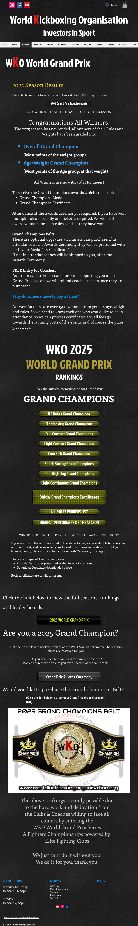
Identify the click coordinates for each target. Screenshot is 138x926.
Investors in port (69, 32)
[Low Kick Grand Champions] (69, 453)
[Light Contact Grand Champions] (69, 444)
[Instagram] (62, 906)
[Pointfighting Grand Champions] (69, 473)
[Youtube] (57, 906)
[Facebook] (66, 906)
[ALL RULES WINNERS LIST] (69, 512)
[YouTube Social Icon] (27, 5)
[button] (124, 5)
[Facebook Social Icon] (19, 5)
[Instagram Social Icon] (12, 5)
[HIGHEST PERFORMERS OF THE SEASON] (69, 522)
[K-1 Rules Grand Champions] (69, 414)
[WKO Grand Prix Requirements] (69, 103)
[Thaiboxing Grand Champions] (69, 424)
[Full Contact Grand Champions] (69, 434)
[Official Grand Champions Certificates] (69, 497)
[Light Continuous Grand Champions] (69, 483)
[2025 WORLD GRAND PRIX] (69, 620)
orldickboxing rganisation (69, 19)
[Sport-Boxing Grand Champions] (69, 463)
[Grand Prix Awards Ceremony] (69, 677)
